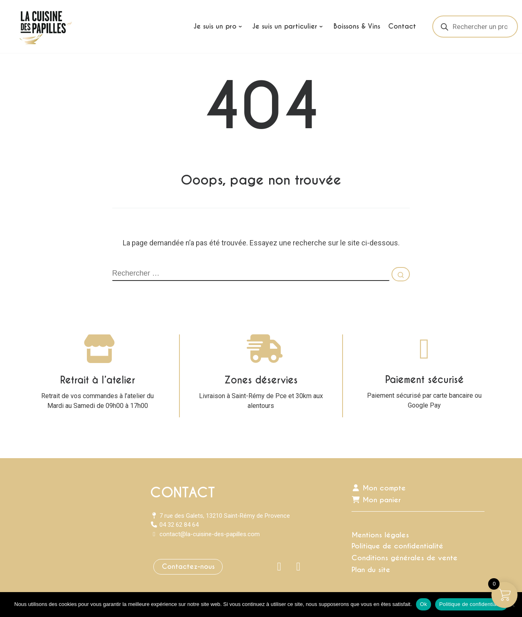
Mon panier (376, 499)
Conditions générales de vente (405, 557)
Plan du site (371, 569)
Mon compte (379, 487)
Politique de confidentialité (397, 545)
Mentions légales (380, 534)
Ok (423, 604)
